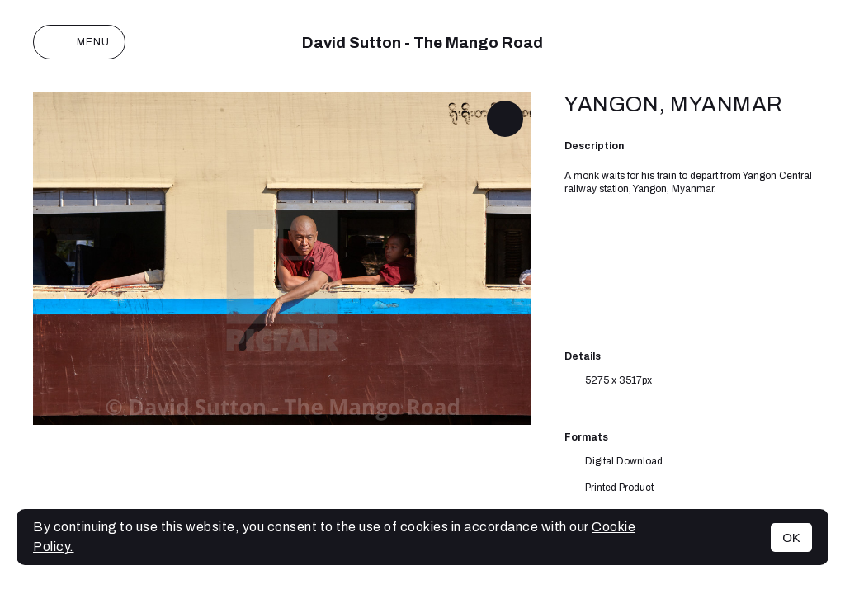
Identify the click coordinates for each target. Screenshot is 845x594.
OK (791, 537)
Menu (79, 42)
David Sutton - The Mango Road (422, 42)
